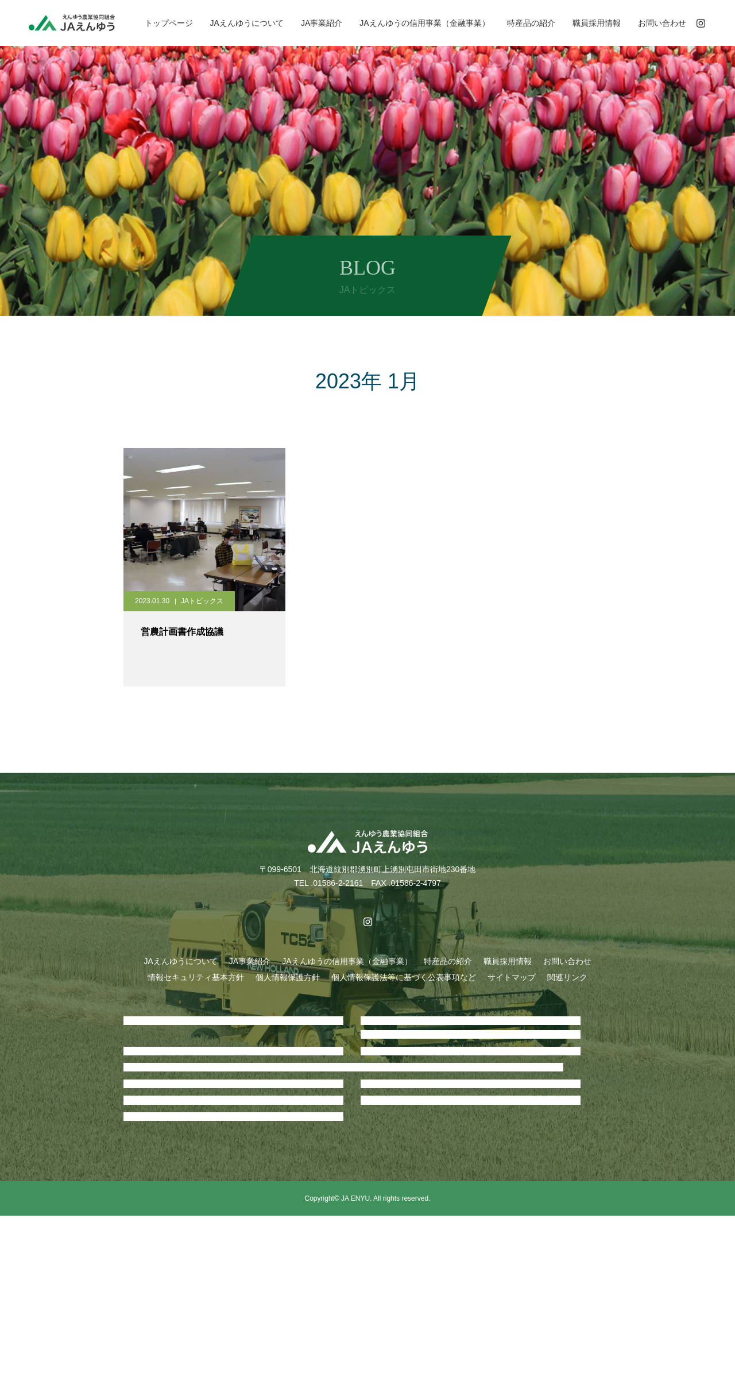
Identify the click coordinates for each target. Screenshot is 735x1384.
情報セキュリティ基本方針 (196, 977)
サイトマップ (512, 977)
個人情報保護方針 (288, 977)
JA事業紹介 (321, 23)
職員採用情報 (596, 23)
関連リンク (567, 977)
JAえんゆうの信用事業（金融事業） (424, 23)
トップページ (169, 23)
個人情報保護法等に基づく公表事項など (403, 977)
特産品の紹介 (531, 23)
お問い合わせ (662, 23)
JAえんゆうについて (247, 23)
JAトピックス (202, 601)
